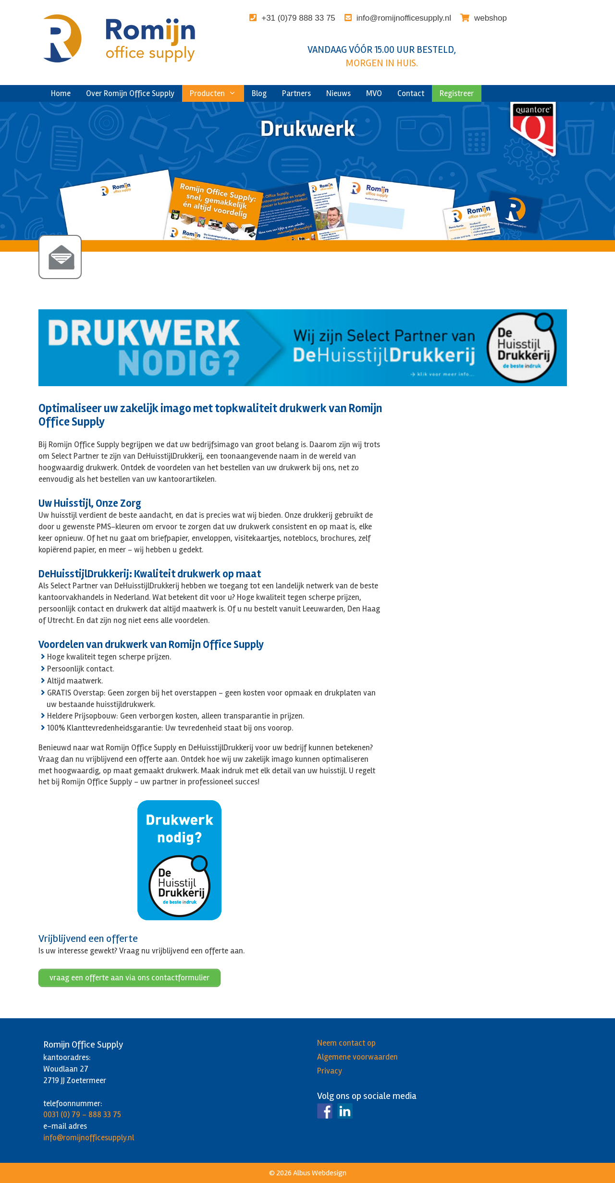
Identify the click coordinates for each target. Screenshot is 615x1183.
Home (61, 93)
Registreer (457, 93)
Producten (217, 93)
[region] (307, 177)
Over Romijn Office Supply (130, 93)
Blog (259, 93)
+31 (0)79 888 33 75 (298, 18)
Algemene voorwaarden (357, 1057)
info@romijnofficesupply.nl (404, 18)
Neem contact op (346, 1043)
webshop (490, 18)
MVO (374, 93)
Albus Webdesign (319, 1173)
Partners (296, 93)
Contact (410, 93)
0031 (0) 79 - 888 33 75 (82, 1115)
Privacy (329, 1071)
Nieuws (338, 93)
